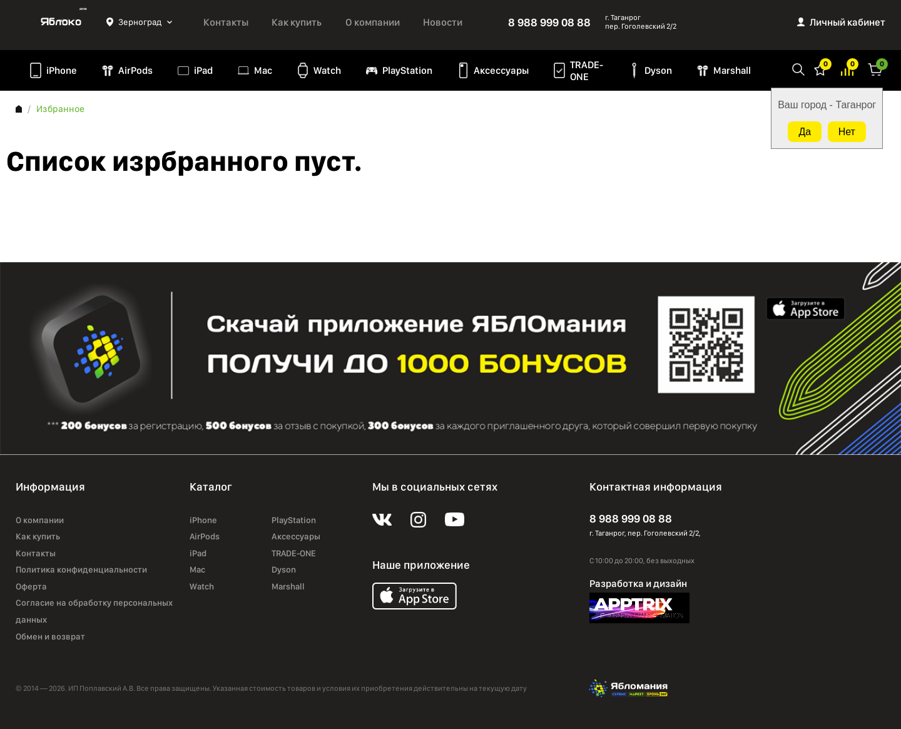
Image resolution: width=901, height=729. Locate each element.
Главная (19, 109)
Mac (263, 70)
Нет (846, 131)
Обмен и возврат (50, 636)
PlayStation (407, 70)
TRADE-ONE (586, 71)
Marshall (732, 70)
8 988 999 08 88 (549, 22)
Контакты (225, 22)
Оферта (31, 586)
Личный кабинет (847, 22)
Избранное (820, 68)
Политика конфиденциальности (81, 569)
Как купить (297, 22)
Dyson (658, 70)
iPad (203, 70)
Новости (442, 22)
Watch (327, 70)
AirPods (135, 70)
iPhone (61, 70)
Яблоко (61, 22)
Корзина (875, 68)
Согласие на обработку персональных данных (94, 611)
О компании (372, 22)
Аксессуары (501, 70)
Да (804, 131)
